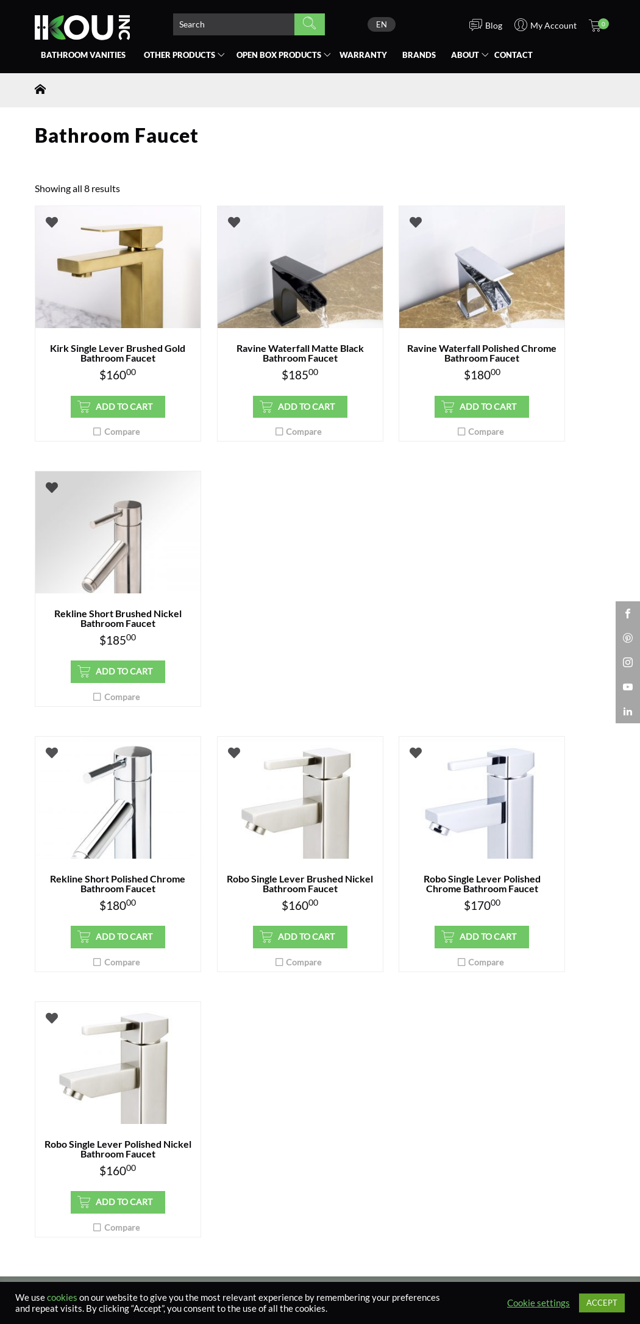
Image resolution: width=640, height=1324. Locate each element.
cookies (62, 1297)
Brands (419, 55)
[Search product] (233, 24)
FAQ (188, 1052)
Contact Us (205, 1111)
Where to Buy (64, 1040)
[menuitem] (382, 24)
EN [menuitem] (381, 24)
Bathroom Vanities (83, 55)
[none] (382, 24)
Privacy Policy (504, 1055)
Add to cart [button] (104, 416)
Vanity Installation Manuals (242, 1068)
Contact (513, 55)
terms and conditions (359, 890)
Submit (306, 856)
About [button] (465, 55)
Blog (484, 1040)
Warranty (363, 55)
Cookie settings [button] (538, 1303)
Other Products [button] (179, 55)
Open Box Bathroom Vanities (96, 1024)
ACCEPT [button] (601, 1303)
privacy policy (298, 890)
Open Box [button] (278, 55)
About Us (493, 1009)
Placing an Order (219, 1037)
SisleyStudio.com (541, 1269)
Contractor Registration (382, 1009)
